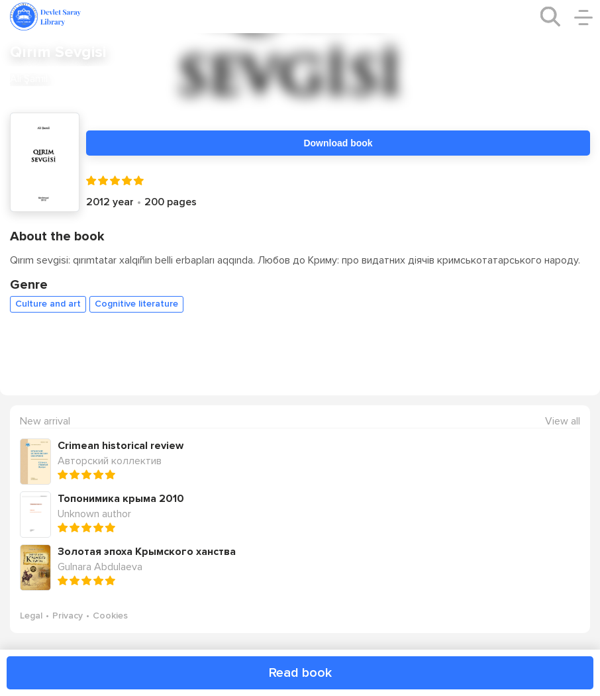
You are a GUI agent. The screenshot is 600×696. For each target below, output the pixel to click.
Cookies (110, 615)
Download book (337, 143)
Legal (31, 615)
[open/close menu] (583, 16)
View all (562, 421)
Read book (300, 673)
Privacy (67, 615)
